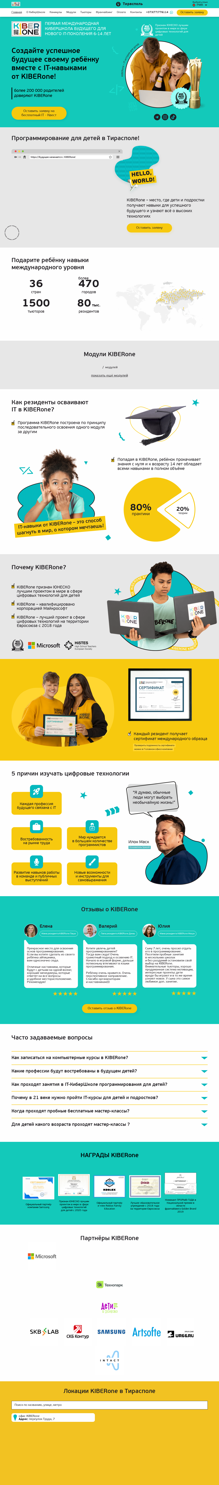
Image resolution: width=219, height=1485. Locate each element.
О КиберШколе (35, 12)
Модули (71, 12)
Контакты (136, 12)
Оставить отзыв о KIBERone (109, 1008)
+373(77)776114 (157, 12)
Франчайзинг (104, 12)
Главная (17, 12)
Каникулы (56, 12)
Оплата (121, 12)
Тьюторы (85, 12)
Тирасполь (133, 4)
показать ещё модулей (109, 375)
